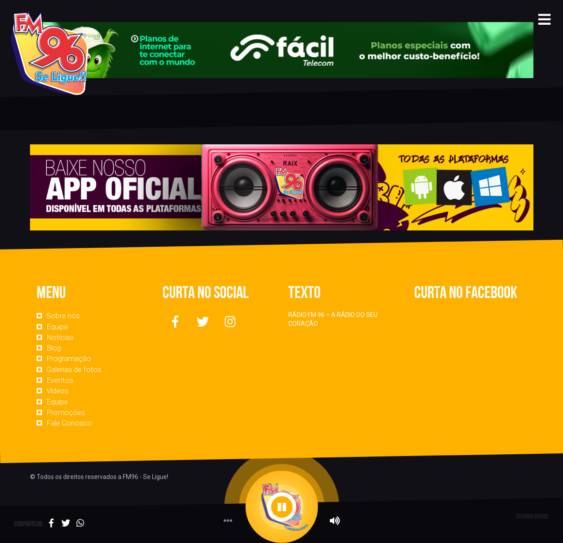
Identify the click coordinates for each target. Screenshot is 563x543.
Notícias (60, 337)
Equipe (57, 326)
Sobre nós (63, 315)
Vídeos (57, 390)
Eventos (59, 380)
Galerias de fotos (74, 369)
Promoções (65, 412)
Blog (53, 347)
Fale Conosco (69, 423)
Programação (68, 358)
